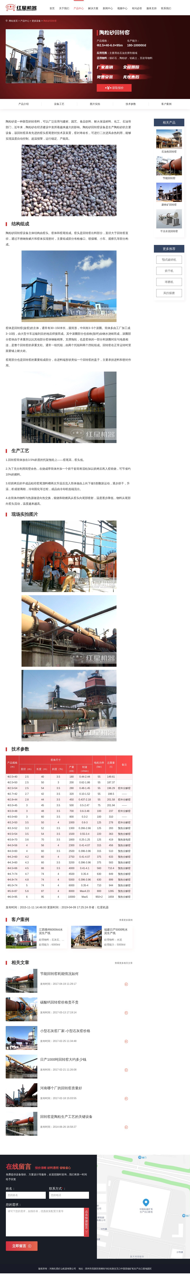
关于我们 (64, 8)
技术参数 (131, 104)
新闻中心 (108, 8)
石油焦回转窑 (169, 151)
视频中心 (122, 8)
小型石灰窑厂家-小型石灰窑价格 (65, 1031)
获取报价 (114, 88)
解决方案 (93, 8)
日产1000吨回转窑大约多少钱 (63, 1059)
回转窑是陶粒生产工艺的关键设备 (66, 1117)
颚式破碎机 (169, 259)
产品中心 (79, 8)
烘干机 (169, 270)
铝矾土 (133, 58)
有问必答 (137, 8)
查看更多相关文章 (124, 963)
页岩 (142, 58)
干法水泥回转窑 (169, 231)
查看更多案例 (126, 920)
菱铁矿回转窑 (169, 204)
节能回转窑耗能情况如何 (59, 974)
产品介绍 (24, 104)
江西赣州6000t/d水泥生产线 (51, 931)
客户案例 (166, 104)
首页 (52, 8)
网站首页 (13, 21)
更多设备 (36, 21)
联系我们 (166, 8)
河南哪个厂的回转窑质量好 (61, 1088)
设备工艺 (59, 104)
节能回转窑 (169, 178)
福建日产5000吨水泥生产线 (116, 931)
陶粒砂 (123, 58)
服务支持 (151, 8)
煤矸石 (113, 58)
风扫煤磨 (169, 293)
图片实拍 (95, 104)
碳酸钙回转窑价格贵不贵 (59, 1002)
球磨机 (169, 282)
